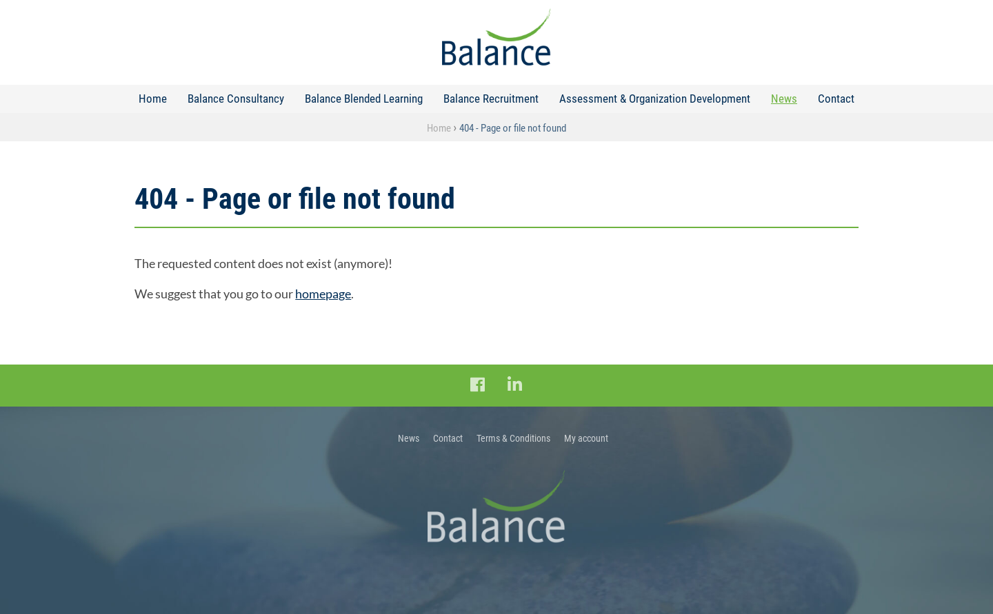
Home (153, 98)
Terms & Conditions (513, 438)
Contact (836, 98)
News (784, 98)
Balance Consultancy (236, 98)
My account (586, 438)
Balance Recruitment (491, 98)
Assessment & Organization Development (654, 98)
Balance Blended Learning (364, 98)
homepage (323, 293)
